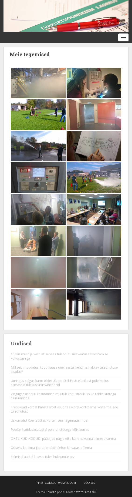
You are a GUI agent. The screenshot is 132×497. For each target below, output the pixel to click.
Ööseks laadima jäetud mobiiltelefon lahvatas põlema (51, 447)
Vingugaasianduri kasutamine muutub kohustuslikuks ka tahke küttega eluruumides (63, 396)
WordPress (83, 492)
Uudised (89, 483)
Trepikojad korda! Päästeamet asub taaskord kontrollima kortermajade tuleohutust (64, 409)
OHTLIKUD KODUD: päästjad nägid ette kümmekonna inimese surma (63, 438)
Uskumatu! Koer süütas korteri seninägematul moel (49, 420)
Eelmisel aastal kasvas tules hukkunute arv (42, 456)
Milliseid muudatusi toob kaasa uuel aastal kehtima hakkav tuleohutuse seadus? (64, 369)
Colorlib (51, 492)
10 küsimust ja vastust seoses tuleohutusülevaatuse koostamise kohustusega (59, 356)
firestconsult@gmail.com (56, 483)
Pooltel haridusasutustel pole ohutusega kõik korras (50, 429)
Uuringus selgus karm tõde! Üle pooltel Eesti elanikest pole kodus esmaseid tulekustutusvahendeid (60, 382)
